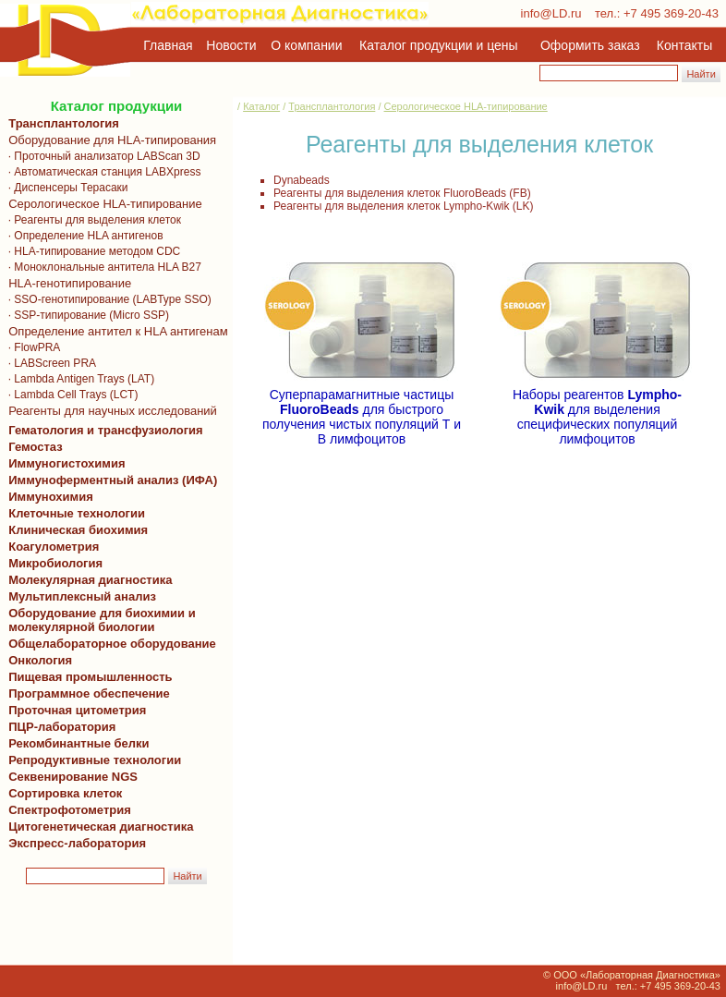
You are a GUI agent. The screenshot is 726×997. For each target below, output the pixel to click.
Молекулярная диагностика (87, 580)
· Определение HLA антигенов (82, 235)
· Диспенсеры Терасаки (65, 187)
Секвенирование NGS (70, 777)
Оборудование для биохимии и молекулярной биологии (99, 620)
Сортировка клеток (62, 793)
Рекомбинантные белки (76, 743)
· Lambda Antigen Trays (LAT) (78, 378)
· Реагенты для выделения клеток (91, 219)
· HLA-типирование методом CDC (91, 251)
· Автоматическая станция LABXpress (101, 171)
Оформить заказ (590, 45)
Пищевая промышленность (90, 677)
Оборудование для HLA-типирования (109, 140)
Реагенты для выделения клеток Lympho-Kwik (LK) (403, 206)
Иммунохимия (51, 497)
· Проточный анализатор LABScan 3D (101, 156)
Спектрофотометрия (70, 810)
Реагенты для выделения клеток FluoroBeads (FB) (402, 193)
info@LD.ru (551, 13)
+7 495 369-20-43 (671, 13)
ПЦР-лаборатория (58, 727)
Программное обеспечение (89, 693)
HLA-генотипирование (66, 283)
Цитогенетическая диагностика (97, 826)
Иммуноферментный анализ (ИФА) (109, 480)
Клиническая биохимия (75, 530)
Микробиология (55, 563)
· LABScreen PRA (49, 363)
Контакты (684, 45)
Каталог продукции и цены (438, 45)
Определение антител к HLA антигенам (115, 331)
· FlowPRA (31, 347)
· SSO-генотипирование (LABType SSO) (107, 299)
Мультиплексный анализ (82, 596)
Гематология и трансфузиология (102, 430)
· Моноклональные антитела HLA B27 (101, 267)
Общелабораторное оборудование (109, 643)
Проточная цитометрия (74, 710)
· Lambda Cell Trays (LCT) (70, 394)
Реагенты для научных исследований (109, 411)
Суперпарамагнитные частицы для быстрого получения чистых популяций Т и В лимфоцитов (361, 410)
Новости (231, 45)
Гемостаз (35, 447)
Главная (167, 45)
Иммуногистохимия (64, 463)
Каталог (261, 106)
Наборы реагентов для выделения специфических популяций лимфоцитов (597, 410)
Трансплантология (60, 123)
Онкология (40, 660)
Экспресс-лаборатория (77, 843)
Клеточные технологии (73, 513)
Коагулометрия (53, 546)
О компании (304, 45)
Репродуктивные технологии (91, 760)
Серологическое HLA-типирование (102, 204)
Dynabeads (301, 180)
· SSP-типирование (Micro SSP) (85, 315)
